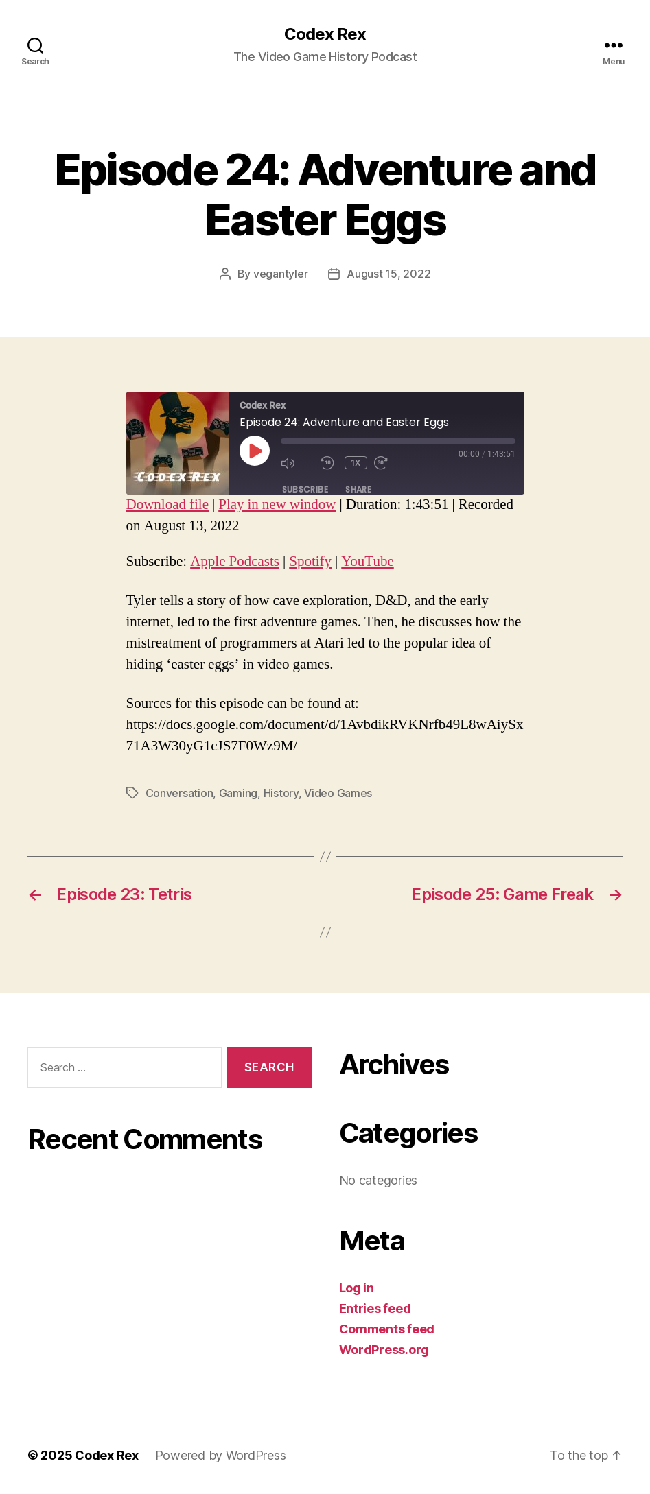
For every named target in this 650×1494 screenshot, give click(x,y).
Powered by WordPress (220, 1455)
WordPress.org (384, 1349)
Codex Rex (325, 34)
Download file (167, 504)
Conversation (179, 793)
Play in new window (277, 504)
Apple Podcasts (234, 561)
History (281, 793)
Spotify (310, 561)
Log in (356, 1288)
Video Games (338, 793)
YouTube (367, 561)
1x (356, 463)
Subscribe (305, 489)
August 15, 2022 (388, 274)
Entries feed (375, 1308)
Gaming (238, 793)
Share (358, 489)
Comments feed (387, 1329)
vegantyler (280, 274)
